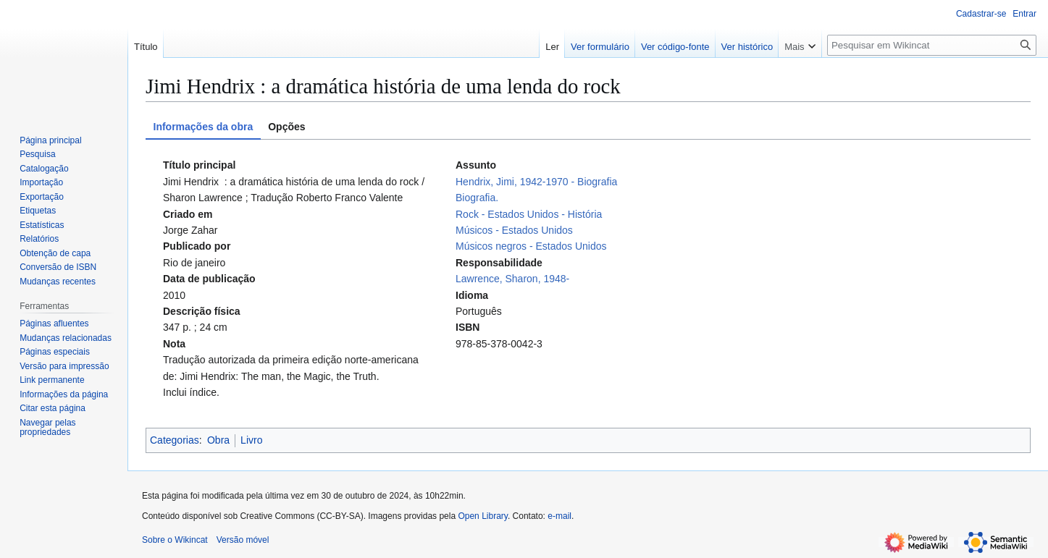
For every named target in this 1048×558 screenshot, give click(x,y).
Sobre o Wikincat (175, 540)
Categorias (174, 440)
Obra (218, 440)
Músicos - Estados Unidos (514, 230)
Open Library (482, 516)
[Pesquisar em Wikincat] (931, 45)
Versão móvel (243, 540)
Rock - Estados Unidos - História (529, 214)
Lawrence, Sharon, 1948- (512, 278)
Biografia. (477, 197)
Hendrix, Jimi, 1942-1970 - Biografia (536, 181)
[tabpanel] (588, 279)
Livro (251, 440)
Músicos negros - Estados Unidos (531, 246)
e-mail (559, 516)
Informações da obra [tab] (203, 126)
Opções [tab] (286, 126)
